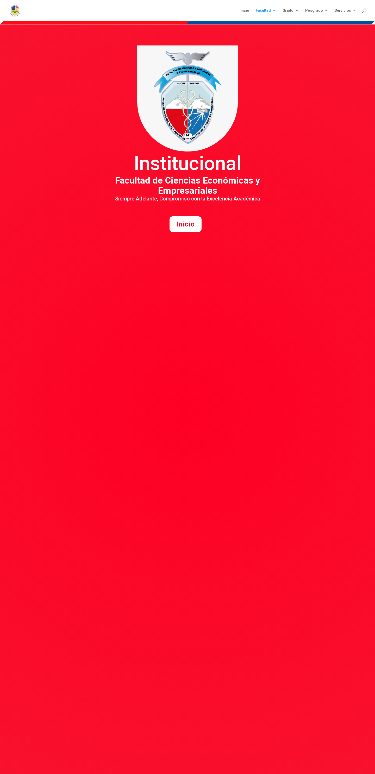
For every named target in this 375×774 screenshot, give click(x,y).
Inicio (244, 10)
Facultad (263, 10)
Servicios (343, 10)
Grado (288, 10)
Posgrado (314, 10)
